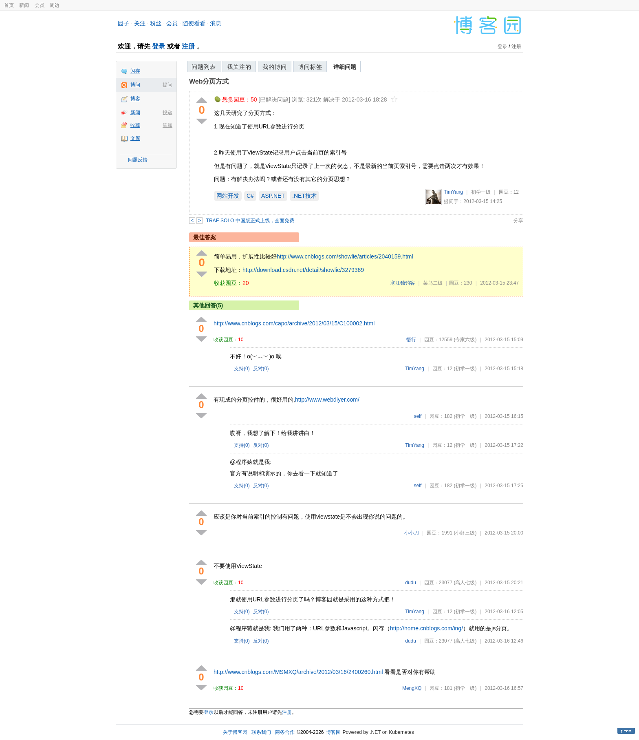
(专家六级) (465, 339)
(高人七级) (465, 582)
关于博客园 (235, 732)
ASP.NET (273, 195)
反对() (261, 368)
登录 (158, 46)
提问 (167, 85)
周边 (54, 5)
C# (250, 195)
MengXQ (411, 688)
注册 (188, 46)
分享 (518, 220)
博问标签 (310, 67)
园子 (123, 23)
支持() (242, 368)
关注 (139, 23)
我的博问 (274, 67)
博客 (135, 99)
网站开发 (227, 195)
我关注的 (239, 67)
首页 (9, 5)
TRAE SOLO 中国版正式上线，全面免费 (250, 220)
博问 (135, 85)
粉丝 (155, 23)
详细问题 (344, 67)
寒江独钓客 (402, 283)
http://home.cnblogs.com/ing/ (426, 628)
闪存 (135, 71)
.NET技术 (304, 195)
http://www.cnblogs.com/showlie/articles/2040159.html (345, 256)
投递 (167, 112)
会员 (39, 5)
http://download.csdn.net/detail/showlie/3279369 (303, 270)
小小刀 (411, 533)
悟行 (411, 339)
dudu (410, 582)
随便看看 (194, 23)
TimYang (453, 192)
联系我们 (261, 732)
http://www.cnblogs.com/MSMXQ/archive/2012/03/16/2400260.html (298, 672)
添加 (167, 125)
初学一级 (481, 192)
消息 (215, 23)
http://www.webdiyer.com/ (327, 399)
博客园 (333, 732)
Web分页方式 (209, 81)
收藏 (135, 125)
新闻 (24, 5)
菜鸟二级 (433, 283)
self (418, 416)
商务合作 (285, 732)
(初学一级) (465, 368)
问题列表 (204, 67)
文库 (135, 138)
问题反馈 (138, 160)
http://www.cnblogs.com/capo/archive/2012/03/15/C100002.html (294, 323)
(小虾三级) (465, 533)
